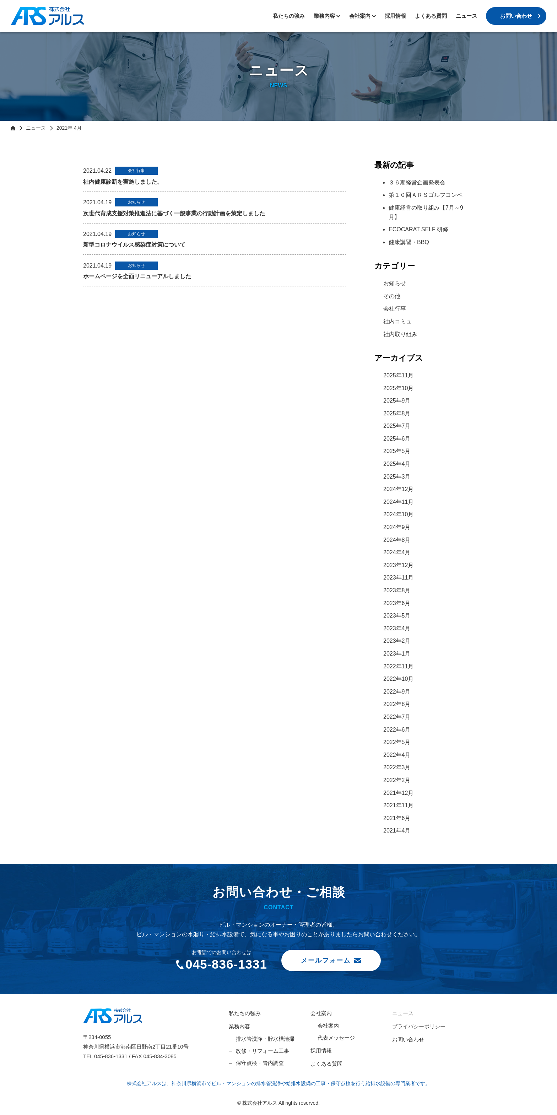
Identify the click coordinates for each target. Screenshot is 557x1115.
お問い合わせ (516, 16)
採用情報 (395, 16)
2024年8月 (397, 540)
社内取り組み (400, 334)
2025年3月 (397, 477)
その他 (391, 296)
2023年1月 (397, 654)
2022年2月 (397, 780)
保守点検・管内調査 (260, 1063)
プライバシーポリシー (418, 1026)
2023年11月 (398, 578)
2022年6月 (397, 730)
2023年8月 (397, 590)
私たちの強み (289, 16)
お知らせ (394, 283)
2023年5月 (397, 616)
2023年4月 (397, 628)
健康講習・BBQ (409, 242)
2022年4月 (397, 755)
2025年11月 (398, 375)
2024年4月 (397, 552)
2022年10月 (398, 679)
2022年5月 (397, 742)
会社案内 (321, 1013)
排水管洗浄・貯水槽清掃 (265, 1039)
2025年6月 (397, 439)
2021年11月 (398, 805)
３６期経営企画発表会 (417, 182)
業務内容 (324, 16)
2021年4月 (397, 831)
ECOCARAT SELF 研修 (418, 229)
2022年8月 (397, 704)
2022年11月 (398, 666)
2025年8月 (397, 413)
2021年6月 (397, 818)
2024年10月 (398, 514)
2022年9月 (397, 692)
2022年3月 (397, 767)
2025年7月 (397, 426)
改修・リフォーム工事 (262, 1051)
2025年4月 (397, 464)
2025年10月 (398, 388)
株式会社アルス (47, 16)
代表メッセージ (336, 1038)
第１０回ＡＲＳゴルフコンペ (426, 195)
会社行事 (394, 309)
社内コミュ (397, 321)
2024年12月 (398, 489)
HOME (13, 127)
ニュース (466, 16)
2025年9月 (397, 401)
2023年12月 (398, 565)
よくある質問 (431, 16)
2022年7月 (397, 717)
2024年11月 (398, 502)
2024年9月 (397, 527)
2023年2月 (397, 641)
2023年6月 (397, 603)
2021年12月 (398, 793)
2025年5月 (397, 451)
